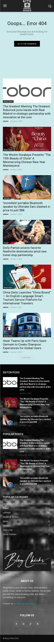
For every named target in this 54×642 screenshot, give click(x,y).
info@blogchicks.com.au (25, 603)
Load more (27, 357)
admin (5, 121)
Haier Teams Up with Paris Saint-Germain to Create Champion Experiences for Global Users (25, 344)
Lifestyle (7, 198)
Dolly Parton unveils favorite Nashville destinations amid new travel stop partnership (25, 251)
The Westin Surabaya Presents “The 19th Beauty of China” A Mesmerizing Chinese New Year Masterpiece (27, 160)
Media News (8, 101)
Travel (6, 243)
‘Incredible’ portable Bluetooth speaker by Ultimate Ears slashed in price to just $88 (26, 206)
